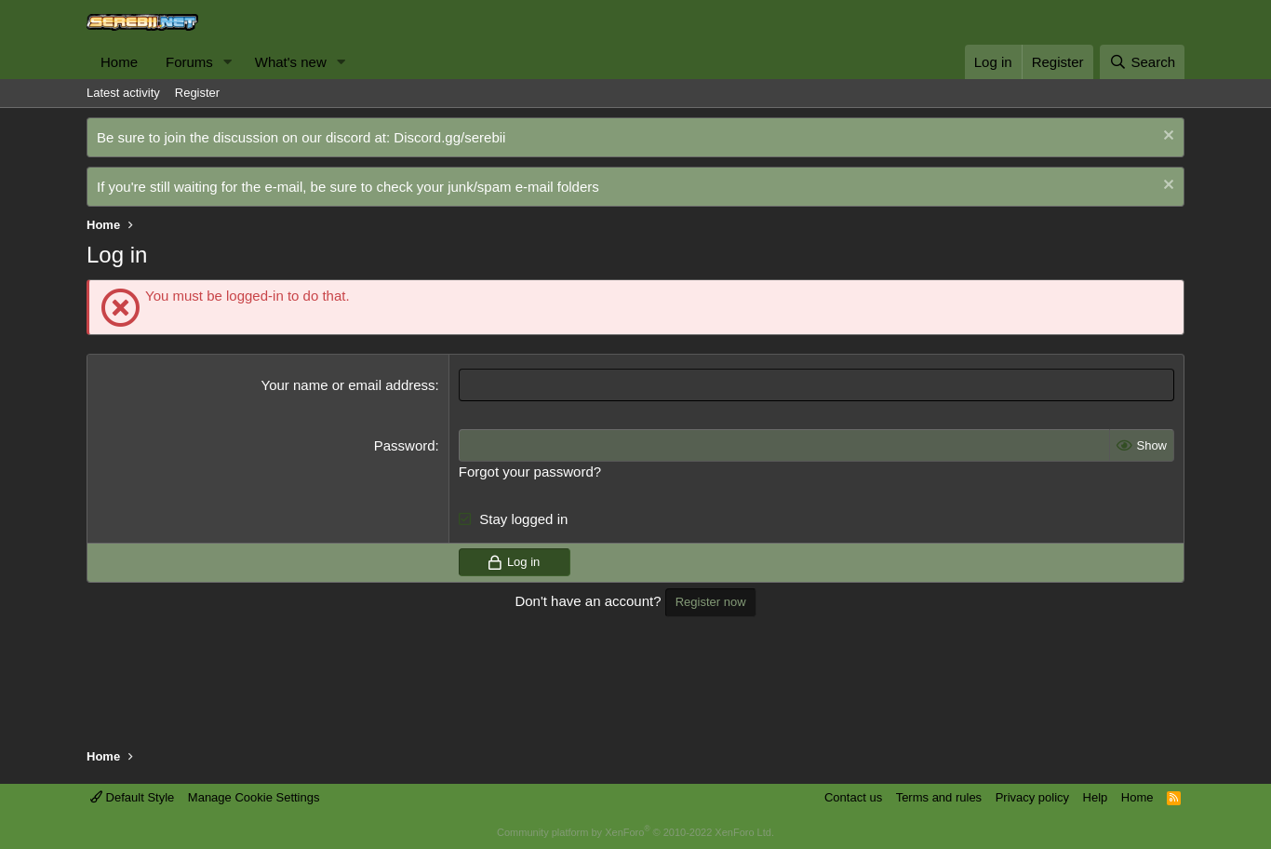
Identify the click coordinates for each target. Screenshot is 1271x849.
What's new (291, 62)
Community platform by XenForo (635, 832)
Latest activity (123, 93)
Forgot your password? (530, 471)
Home (119, 62)
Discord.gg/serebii (449, 137)
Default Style (132, 797)
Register (197, 93)
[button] (228, 62)
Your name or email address (348, 385)
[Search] (1142, 62)
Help (1095, 797)
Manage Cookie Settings (254, 797)
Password (404, 445)
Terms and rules (939, 797)
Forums (189, 62)
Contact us (853, 797)
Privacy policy (1032, 797)
